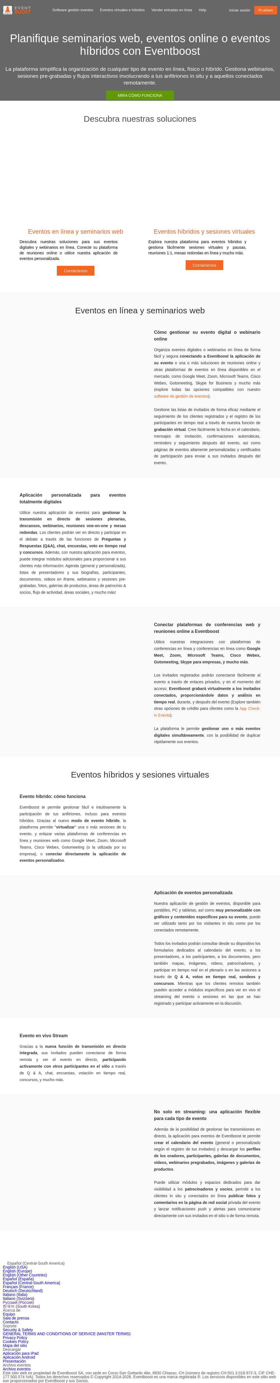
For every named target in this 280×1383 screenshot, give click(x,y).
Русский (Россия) (18, 1302)
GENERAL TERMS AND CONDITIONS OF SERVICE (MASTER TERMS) (66, 1334)
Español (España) (18, 1279)
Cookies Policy (16, 1341)
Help (202, 10)
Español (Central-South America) (31, 1283)
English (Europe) (17, 1271)
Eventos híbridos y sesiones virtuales (204, 231)
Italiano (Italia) (15, 1294)
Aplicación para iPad (21, 1353)
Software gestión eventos (72, 10)
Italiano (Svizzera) (18, 1298)
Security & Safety (18, 1330)
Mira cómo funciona (140, 95)
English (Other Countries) (25, 1275)
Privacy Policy (15, 1337)
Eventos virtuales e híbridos (122, 10)
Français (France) (18, 1287)
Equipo (9, 1314)
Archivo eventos (17, 1369)
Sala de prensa (16, 1318)
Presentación (14, 1361)
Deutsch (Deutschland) (23, 1290)
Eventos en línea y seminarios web (75, 231)
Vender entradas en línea (171, 10)
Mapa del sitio (15, 1345)
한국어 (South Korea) (21, 1306)
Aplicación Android (19, 1357)
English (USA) (15, 1267)
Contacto (10, 1322)
